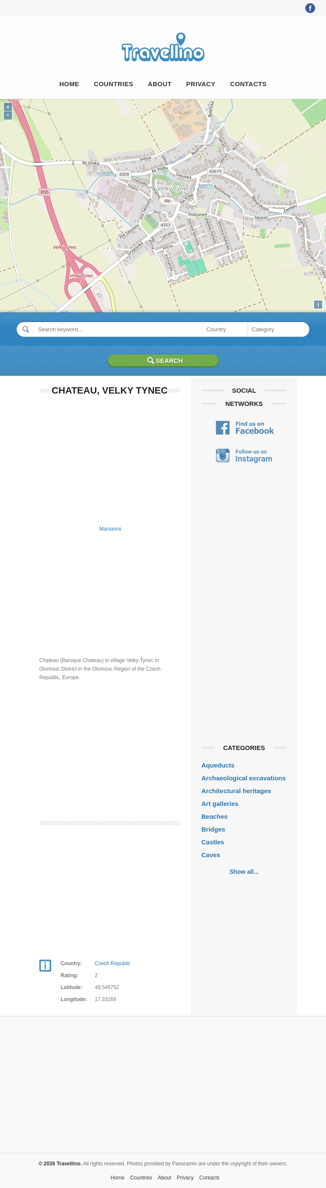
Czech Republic (113, 963)
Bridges (213, 829)
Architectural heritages (236, 790)
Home (69, 84)
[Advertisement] (110, 459)
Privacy (200, 84)
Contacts (248, 84)
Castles (212, 842)
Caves (210, 854)
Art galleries (220, 803)
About (160, 84)
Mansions (110, 529)
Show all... (244, 871)
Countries (113, 84)
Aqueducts (218, 765)
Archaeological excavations (243, 778)
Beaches (214, 816)
